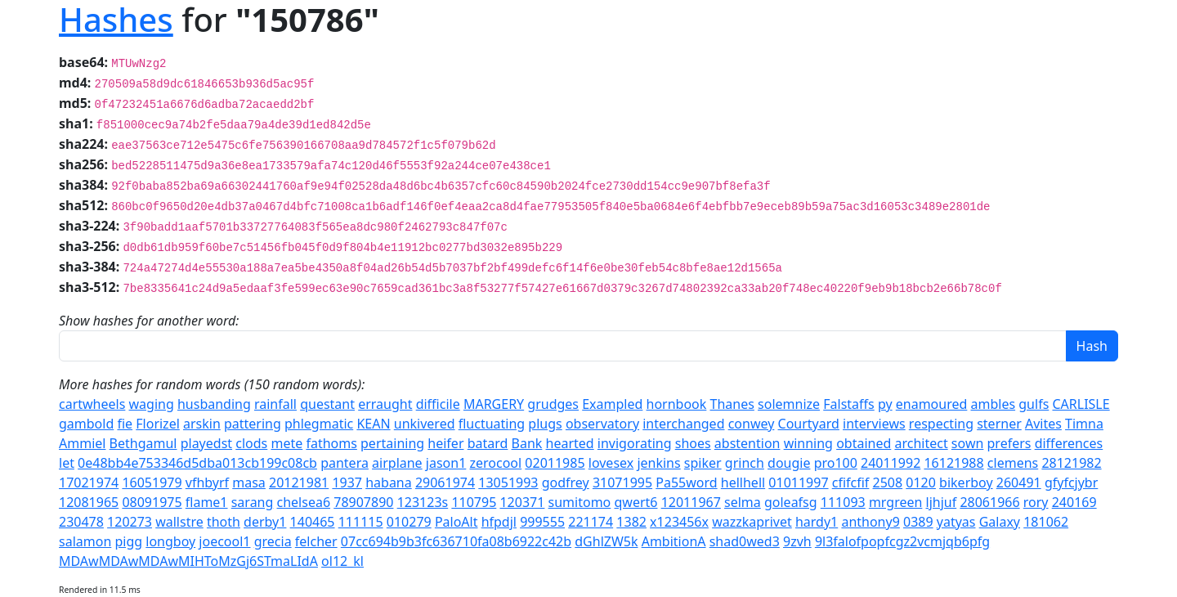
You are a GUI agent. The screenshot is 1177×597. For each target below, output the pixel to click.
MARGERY (493, 404)
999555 (542, 522)
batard (488, 443)
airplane (397, 463)
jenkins (658, 463)
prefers (1009, 443)
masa (249, 483)
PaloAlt (456, 522)
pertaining (392, 443)
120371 (521, 502)
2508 (888, 483)
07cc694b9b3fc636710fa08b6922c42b (456, 541)
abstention (747, 443)
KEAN (373, 424)
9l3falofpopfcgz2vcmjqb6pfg (902, 541)
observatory (602, 424)
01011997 (798, 483)
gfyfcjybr (1071, 483)
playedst (206, 443)
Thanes (732, 404)
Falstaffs (849, 404)
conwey (751, 424)
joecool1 (224, 541)
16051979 (151, 483)
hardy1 (816, 522)
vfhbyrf (207, 483)
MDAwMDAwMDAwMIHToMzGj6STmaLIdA (188, 561)
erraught (385, 404)
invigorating (634, 443)
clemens (1012, 463)
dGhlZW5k (606, 541)
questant (327, 404)
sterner (999, 424)
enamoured (932, 404)
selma (742, 502)
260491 (1018, 483)
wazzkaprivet (752, 522)
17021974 (89, 483)
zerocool (496, 463)
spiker (703, 463)
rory (1036, 502)
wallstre (179, 522)
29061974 (445, 483)
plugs (545, 424)
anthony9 (870, 522)
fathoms (331, 443)
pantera (344, 463)
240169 (1074, 502)
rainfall (275, 404)
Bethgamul (143, 443)
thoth (223, 522)
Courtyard (808, 424)
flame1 (207, 502)
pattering (252, 424)
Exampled (612, 404)
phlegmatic (318, 424)
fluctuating (492, 424)
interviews (874, 424)
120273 (129, 522)
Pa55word (686, 483)
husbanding (214, 404)
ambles (993, 404)
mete (286, 443)
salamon (85, 541)
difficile (438, 404)
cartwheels (92, 404)
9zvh (797, 541)
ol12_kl (342, 561)
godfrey (565, 483)
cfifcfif (851, 483)
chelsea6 (304, 502)
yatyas (956, 522)
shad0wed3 (744, 541)
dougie (789, 463)
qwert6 (635, 502)
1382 (631, 522)
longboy (170, 541)
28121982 (1071, 463)
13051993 (508, 483)
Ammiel (82, 443)
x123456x (679, 522)
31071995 (622, 483)
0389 (918, 522)
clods (251, 443)
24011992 (890, 463)
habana (388, 483)
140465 (312, 522)
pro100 (835, 463)
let (66, 463)
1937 (347, 483)
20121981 (299, 483)
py (885, 404)
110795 (473, 502)
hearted (570, 443)
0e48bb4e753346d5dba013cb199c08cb (197, 463)
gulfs (1033, 404)
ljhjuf (941, 502)
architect (920, 443)
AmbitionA (674, 541)
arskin (202, 424)
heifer (445, 443)
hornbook (677, 404)
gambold (86, 424)
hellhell (743, 483)
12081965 (89, 502)
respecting (941, 424)
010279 (409, 522)
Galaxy (999, 522)
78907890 (363, 502)
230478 (81, 522)
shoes (693, 443)
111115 (360, 522)
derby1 (265, 522)
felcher (316, 541)
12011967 (691, 502)
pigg (128, 541)
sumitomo (579, 502)
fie (124, 424)
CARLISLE (1080, 404)
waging (151, 404)
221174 (590, 522)
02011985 (554, 463)
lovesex (610, 463)
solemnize (789, 404)
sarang (252, 502)
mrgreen (895, 502)
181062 (1045, 522)
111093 (843, 502)
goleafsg (790, 502)
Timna (1084, 424)
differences (1069, 443)
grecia (273, 541)
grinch (744, 463)
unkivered (424, 424)
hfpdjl (499, 522)
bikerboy (966, 483)
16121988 (953, 463)
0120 (921, 483)
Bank (527, 443)
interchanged (683, 424)
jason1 (446, 463)
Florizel (158, 424)
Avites (1043, 424)
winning (808, 443)
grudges (553, 404)
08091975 (151, 502)
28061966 (989, 502)
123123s (423, 502)
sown (967, 443)
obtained (863, 443)
